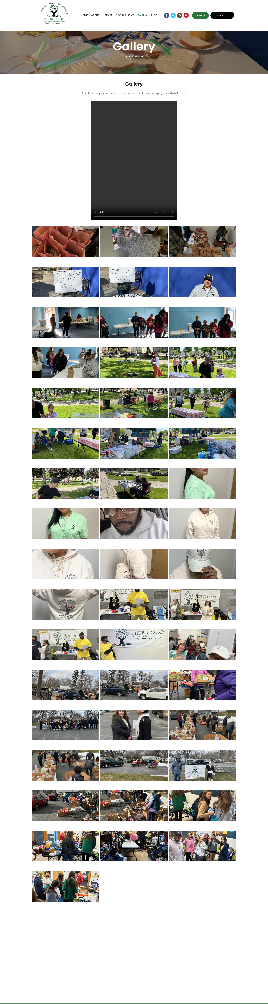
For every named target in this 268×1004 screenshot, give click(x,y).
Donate (200, 15)
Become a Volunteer (222, 15)
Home (128, 56)
